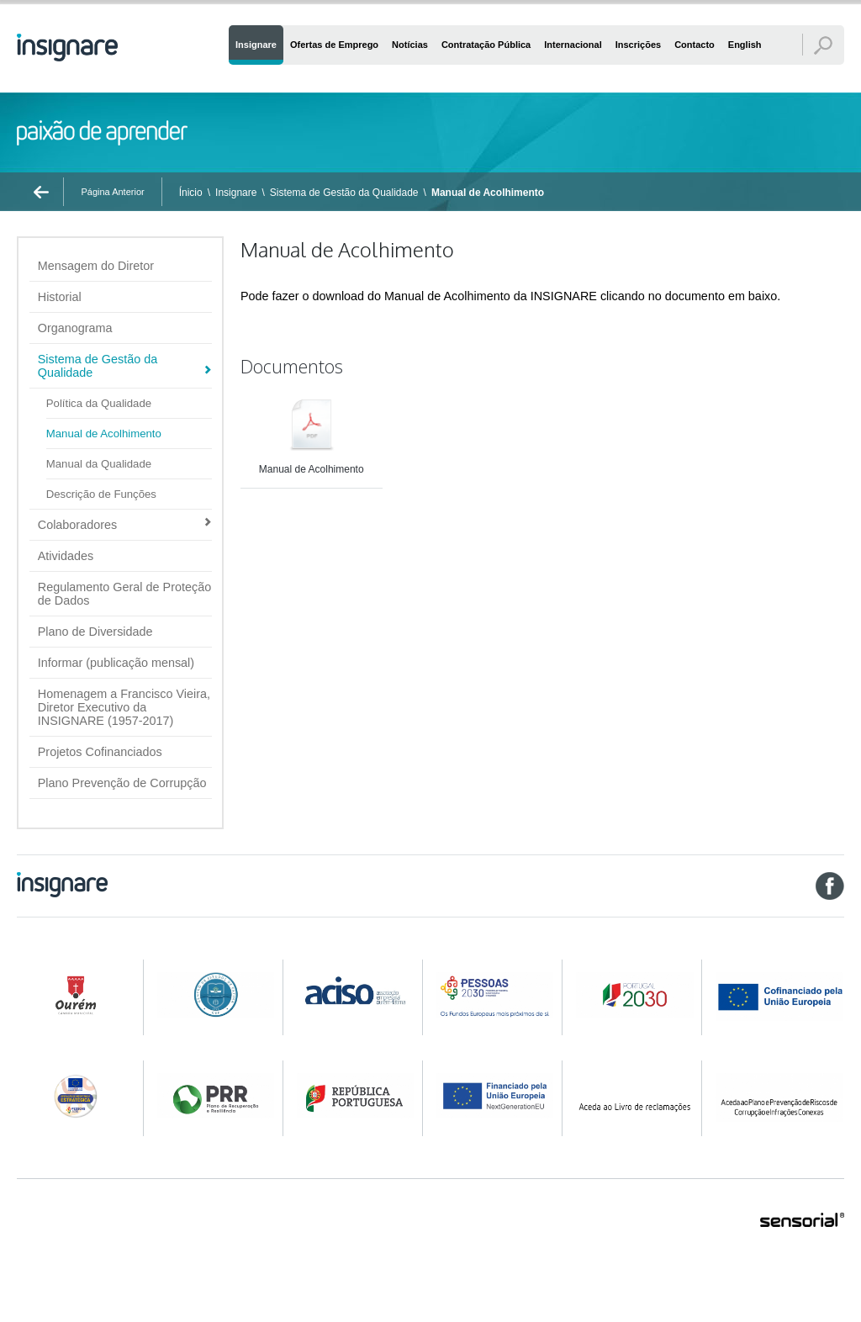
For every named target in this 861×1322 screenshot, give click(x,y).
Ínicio (191, 192)
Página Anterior (112, 192)
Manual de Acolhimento (487, 192)
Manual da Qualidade (98, 463)
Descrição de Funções (101, 494)
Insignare (235, 192)
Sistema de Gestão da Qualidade (344, 192)
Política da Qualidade (98, 403)
